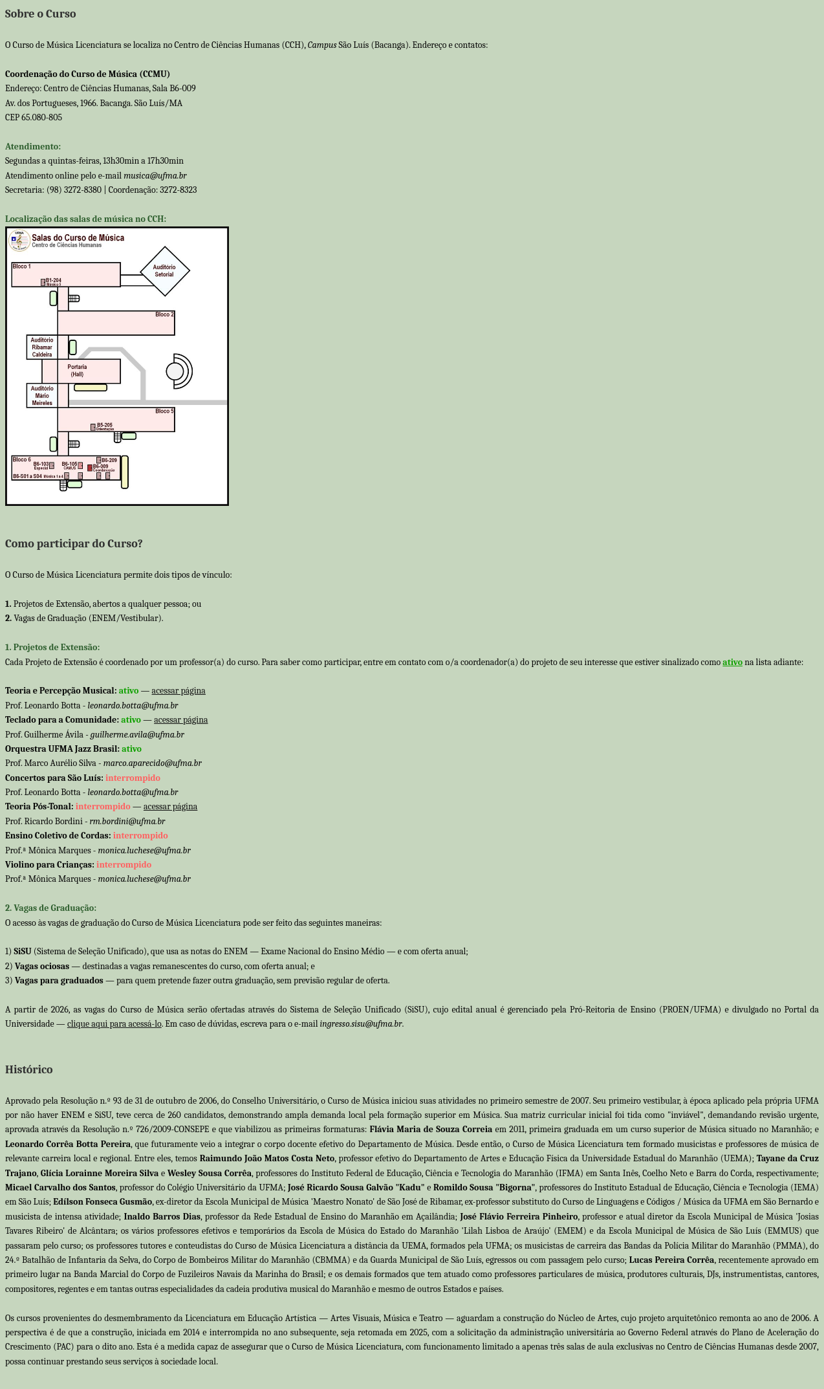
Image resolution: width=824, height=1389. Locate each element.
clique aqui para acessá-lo (114, 1023)
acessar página (179, 690)
